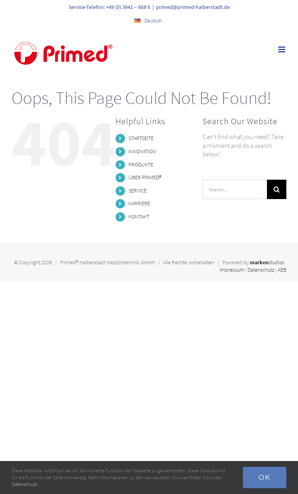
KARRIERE (139, 203)
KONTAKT (138, 216)
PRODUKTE (140, 164)
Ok (264, 477)
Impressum (232, 269)
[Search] (276, 189)
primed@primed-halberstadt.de (193, 6)
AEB (282, 269)
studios (267, 262)
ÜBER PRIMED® (144, 177)
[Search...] (235, 189)
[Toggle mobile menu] (282, 49)
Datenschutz (261, 269)
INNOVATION (142, 151)
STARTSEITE (141, 138)
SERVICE (137, 190)
